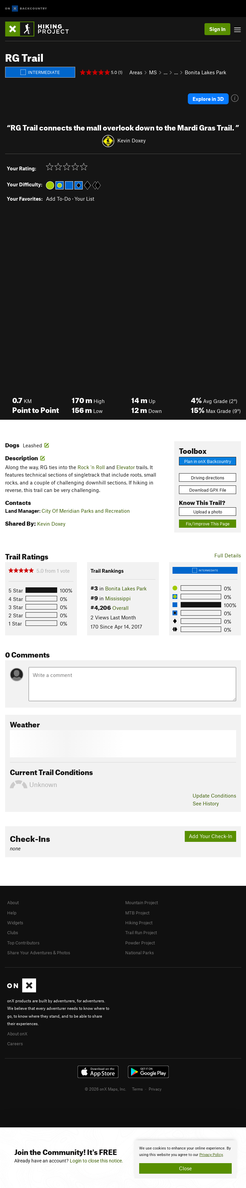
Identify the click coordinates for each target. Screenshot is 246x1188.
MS (153, 72)
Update (214, 795)
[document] (185, 1159)
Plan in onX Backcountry (207, 461)
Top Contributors (23, 942)
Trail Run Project (141, 932)
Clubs (12, 932)
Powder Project (140, 942)
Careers (15, 1043)
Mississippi (118, 598)
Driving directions (207, 477)
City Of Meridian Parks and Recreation (86, 511)
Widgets (15, 922)
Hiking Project (138, 922)
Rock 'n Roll (91, 467)
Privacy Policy (211, 1155)
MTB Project (137, 912)
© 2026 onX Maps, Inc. (105, 1088)
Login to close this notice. (96, 1160)
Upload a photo (207, 511)
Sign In (217, 29)
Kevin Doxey (131, 140)
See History (206, 803)
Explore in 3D (208, 99)
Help (11, 912)
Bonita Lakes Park (205, 72)
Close (185, 1168)
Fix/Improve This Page (208, 523)
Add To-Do (58, 199)
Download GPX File (207, 490)
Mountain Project (141, 902)
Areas (135, 72)
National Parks (139, 952)
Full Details (227, 555)
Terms (137, 1088)
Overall (120, 608)
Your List (84, 199)
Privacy (155, 1088)
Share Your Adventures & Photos (38, 952)
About (13, 902)
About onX (17, 1033)
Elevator (125, 467)
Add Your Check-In (210, 836)
